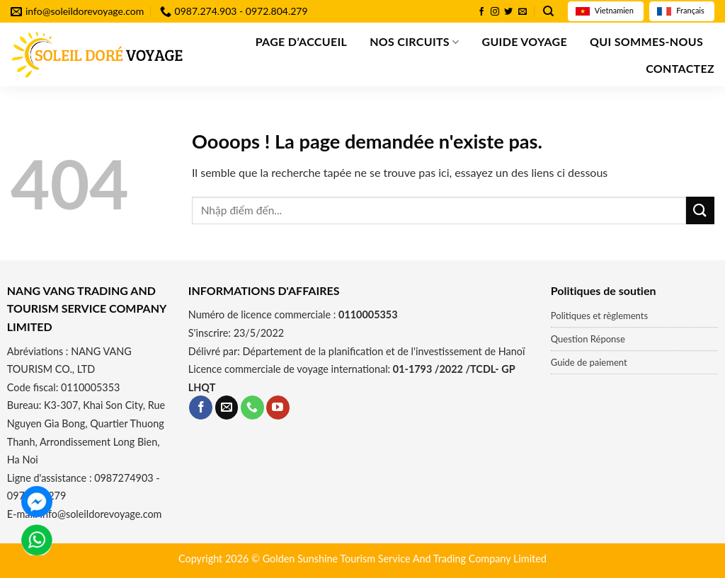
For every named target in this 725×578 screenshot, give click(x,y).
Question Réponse (588, 339)
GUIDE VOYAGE (523, 41)
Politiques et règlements (599, 315)
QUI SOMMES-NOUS (646, 41)
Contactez (680, 68)
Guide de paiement (589, 362)
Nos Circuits (414, 42)
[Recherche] (548, 11)
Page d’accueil (302, 41)
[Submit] (700, 210)
